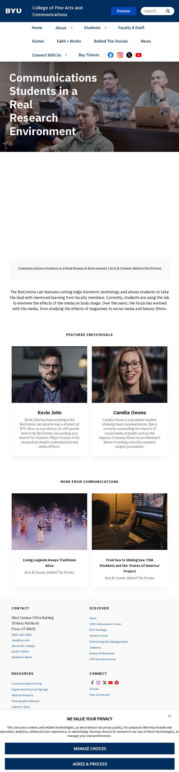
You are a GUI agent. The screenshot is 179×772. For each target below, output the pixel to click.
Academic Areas (23, 657)
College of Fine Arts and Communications (59, 10)
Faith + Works (69, 41)
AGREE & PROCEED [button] (90, 764)
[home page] (13, 11)
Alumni (38, 41)
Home (37, 27)
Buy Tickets (89, 55)
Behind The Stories (111, 41)
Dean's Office (21, 651)
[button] (169, 716)
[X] (129, 55)
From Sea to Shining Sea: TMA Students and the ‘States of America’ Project (130, 565)
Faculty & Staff (131, 27)
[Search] (157, 11)
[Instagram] (120, 55)
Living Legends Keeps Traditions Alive (49, 562)
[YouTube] (138, 55)
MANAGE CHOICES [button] (90, 748)
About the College (25, 646)
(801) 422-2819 (23, 634)
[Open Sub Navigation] (72, 28)
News (146, 41)
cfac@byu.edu (22, 640)
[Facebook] (110, 55)
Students (92, 27)
